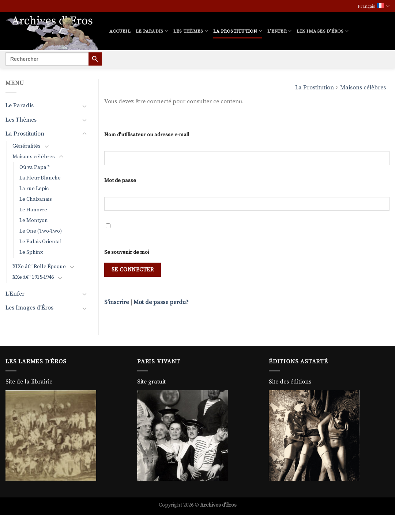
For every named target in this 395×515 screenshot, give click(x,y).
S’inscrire (116, 302)
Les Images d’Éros (323, 30)
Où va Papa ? (34, 167)
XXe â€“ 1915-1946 (33, 277)
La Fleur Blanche (40, 178)
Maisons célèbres (363, 87)
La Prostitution (237, 30)
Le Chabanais (35, 199)
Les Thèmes (190, 30)
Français (374, 6)
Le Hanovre (33, 210)
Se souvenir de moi (126, 252)
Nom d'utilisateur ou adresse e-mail (146, 134)
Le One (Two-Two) (40, 231)
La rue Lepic (34, 188)
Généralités (26, 146)
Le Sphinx (31, 252)
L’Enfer (279, 30)
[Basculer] (84, 105)
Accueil (120, 31)
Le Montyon (33, 220)
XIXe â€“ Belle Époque (39, 266)
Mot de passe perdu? (161, 302)
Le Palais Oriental (40, 241)
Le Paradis (152, 30)
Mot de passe (120, 180)
